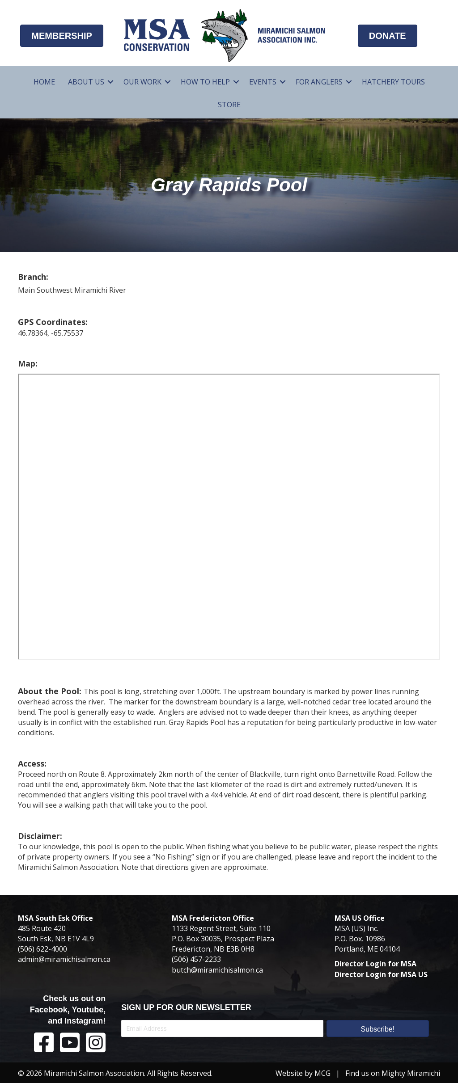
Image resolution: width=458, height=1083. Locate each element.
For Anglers (319, 82)
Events (262, 82)
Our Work (142, 82)
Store (229, 105)
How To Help (205, 82)
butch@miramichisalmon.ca (217, 970)
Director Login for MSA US (381, 974)
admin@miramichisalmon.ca (64, 959)
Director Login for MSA (375, 964)
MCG (322, 1073)
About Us (86, 82)
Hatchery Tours (393, 82)
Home (44, 82)
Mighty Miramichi (411, 1073)
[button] (378, 1028)
